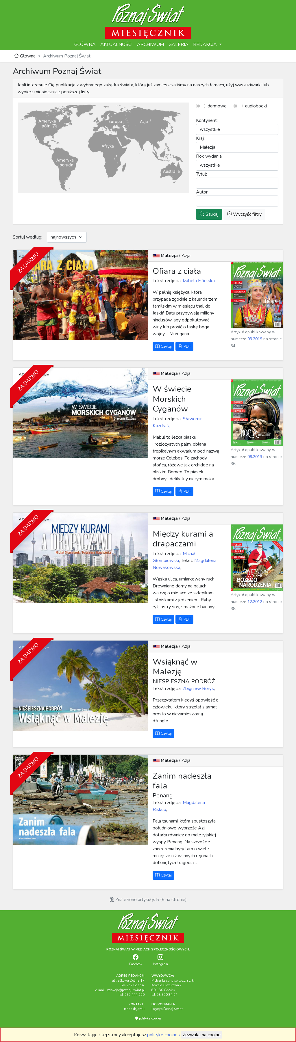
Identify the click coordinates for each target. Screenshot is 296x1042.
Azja (186, 255)
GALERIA (178, 44)
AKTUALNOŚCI (116, 44)
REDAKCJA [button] (205, 44)
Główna (25, 56)
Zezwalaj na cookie (202, 1035)
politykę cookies (163, 1035)
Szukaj (209, 214)
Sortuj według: (27, 237)
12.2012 (254, 601)
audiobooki (256, 106)
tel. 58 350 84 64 (164, 995)
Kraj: (200, 138)
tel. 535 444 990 (132, 995)
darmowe (217, 106)
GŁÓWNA (85, 44)
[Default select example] (67, 237)
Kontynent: (207, 120)
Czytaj (163, 346)
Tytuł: (201, 174)
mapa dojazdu (134, 1009)
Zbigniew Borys (198, 688)
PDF (184, 346)
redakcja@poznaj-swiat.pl (125, 990)
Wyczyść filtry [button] (244, 214)
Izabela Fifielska (198, 281)
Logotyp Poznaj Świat (167, 1009)
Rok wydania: (209, 156)
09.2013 (254, 456)
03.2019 (254, 339)
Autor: (202, 192)
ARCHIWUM (150, 44)
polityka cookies (148, 1018)
